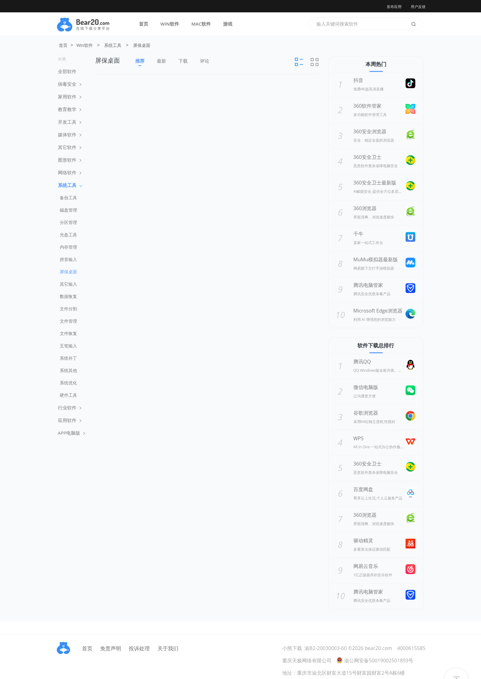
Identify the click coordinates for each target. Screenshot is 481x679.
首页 (143, 24)
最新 (161, 61)
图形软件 (69, 160)
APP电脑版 (71, 433)
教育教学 (69, 109)
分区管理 (68, 222)
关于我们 (167, 648)
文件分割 (68, 309)
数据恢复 (68, 296)
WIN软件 (170, 24)
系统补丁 (68, 358)
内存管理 (68, 247)
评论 (204, 61)
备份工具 (68, 198)
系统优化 (68, 383)
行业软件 (69, 407)
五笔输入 (68, 346)
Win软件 (84, 45)
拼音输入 (68, 259)
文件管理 (68, 321)
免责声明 (110, 648)
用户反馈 (418, 6)
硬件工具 (68, 395)
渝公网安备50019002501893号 (374, 660)
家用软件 (69, 96)
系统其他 (68, 370)
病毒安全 (69, 84)
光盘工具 (68, 235)
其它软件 (69, 147)
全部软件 (67, 71)
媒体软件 (69, 134)
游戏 (227, 24)
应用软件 (69, 420)
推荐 (140, 62)
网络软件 (69, 172)
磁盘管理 (68, 210)
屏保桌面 (141, 45)
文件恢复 (68, 333)
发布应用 (394, 6)
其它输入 (68, 284)
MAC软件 (201, 24)
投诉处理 (139, 648)
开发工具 (69, 122)
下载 (183, 61)
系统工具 (112, 45)
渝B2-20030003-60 (325, 648)
